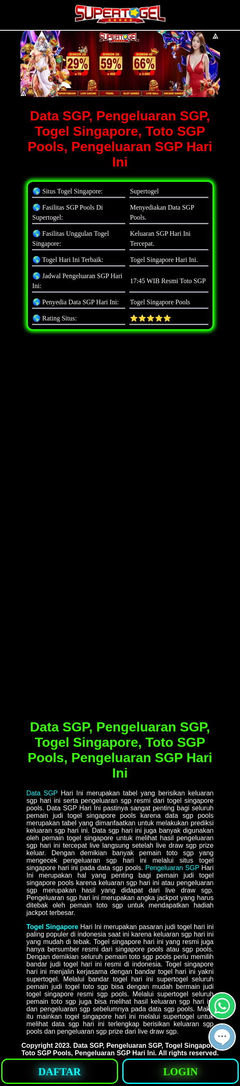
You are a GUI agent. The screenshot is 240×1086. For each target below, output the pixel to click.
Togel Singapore (53, 926)
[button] (222, 1037)
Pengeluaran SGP (172, 867)
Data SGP (42, 793)
